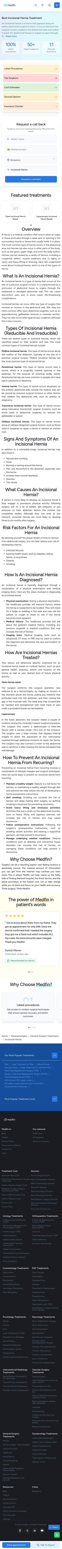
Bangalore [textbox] (15, 160)
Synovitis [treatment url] (36, 1232)
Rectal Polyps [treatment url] (9, 1341)
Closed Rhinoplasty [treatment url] (11, 1284)
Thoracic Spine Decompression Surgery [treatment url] (42, 1342)
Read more (11, 36)
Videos (6, 1495)
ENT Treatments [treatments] (40, 1268)
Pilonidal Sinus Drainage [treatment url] (13, 1337)
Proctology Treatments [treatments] (14, 1317)
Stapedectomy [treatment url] (38, 1292)
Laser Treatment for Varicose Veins (37, 1067)
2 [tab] (31, 972)
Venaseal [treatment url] (36, 1407)
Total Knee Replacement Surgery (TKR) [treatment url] (43, 1221)
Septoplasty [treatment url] (37, 1276)
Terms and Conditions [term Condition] (11, 1145)
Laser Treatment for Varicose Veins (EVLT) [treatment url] (44, 1381)
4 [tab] (34, 1027)
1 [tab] (31, 225)
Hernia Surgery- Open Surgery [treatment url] (16, 1445)
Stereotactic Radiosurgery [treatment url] (43, 1288)
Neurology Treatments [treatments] (43, 1317)
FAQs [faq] (4, 1153)
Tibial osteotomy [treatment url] (39, 1240)
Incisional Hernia (13, 1039)
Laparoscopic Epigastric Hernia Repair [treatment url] (13, 1469)
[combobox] (31, 159)
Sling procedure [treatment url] (10, 1261)
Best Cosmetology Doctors (43, 1183)
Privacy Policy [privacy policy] (8, 1141)
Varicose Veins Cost (10, 1176)
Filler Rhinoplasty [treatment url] (10, 1292)
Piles (8, 1064)
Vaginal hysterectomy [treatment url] (41, 1446)
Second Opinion (10, 1499)
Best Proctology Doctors (42, 1191)
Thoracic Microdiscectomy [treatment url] (44, 1347)
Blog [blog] (4, 1133)
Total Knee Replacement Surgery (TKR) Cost (16, 1180)
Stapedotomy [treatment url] (38, 1296)
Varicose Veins (12, 1067)
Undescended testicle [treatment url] (12, 1240)
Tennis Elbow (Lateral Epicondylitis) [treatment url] (41, 1227)
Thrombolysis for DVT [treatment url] (41, 1386)
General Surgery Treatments (44, 1036)
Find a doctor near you (41, 1209)
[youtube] (42, 1530)
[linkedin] (34, 1530)
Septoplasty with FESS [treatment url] (42, 1304)
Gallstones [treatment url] (7, 1453)
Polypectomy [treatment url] (9, 1353)
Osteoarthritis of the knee (17, 1086)
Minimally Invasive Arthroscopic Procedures (25, 1083)
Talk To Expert (46, 1545)
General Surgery (19, 1036)
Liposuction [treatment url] (8, 1272)
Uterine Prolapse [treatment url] (39, 1450)
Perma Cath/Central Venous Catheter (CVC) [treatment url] (44, 1397)
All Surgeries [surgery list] (38, 1137)
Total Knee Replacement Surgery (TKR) (23, 1070)
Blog (5, 1491)
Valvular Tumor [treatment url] (38, 1462)
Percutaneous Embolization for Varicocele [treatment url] (15, 1377)
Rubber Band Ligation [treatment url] (12, 1349)
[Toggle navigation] (57, 5)
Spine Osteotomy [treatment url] (40, 1359)
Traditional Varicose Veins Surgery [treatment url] (43, 1416)
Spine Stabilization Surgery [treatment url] (44, 1321)
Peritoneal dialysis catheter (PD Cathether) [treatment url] (44, 1402)
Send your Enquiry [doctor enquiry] (41, 1141)
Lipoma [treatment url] (6, 1465)
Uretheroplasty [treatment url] (9, 1236)
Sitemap (6, 1519)
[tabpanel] (31, 212)
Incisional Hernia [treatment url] (10, 1461)
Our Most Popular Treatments (19, 1055)
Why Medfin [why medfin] (7, 1157)
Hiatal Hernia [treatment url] (8, 1457)
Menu (55, 1527)
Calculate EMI (9, 1507)
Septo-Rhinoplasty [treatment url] (40, 1300)
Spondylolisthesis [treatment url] (39, 1329)
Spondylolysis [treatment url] (38, 1333)
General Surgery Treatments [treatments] (11, 1435)
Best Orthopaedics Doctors (43, 1180)
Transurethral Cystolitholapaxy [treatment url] (16, 1253)
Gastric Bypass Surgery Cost (14, 1185)
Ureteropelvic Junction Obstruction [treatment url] (13, 1244)
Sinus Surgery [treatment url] (38, 1272)
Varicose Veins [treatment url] (38, 1377)
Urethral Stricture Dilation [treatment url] (14, 1257)
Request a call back (31, 179)
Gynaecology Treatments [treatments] (45, 1433)
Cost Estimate (9, 1515)
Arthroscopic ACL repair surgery (20, 1080)
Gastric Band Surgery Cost (13, 1195)
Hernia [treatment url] (6, 1441)
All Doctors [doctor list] (37, 1133)
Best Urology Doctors (40, 1176)
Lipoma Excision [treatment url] (10, 1449)
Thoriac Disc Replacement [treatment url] (43, 1363)
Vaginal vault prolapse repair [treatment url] (44, 1442)
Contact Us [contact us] (7, 1149)
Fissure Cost (7, 1207)
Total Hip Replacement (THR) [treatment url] (45, 1236)
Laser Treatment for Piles (24, 1064)
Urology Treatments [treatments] (13, 1216)
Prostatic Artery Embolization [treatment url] (16, 1390)
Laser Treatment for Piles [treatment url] (14, 1333)
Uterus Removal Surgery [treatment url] (42, 1438)
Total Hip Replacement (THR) (18, 1077)
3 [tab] (33, 972)
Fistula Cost (7, 1203)
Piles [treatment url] (5, 1329)
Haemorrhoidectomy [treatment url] (12, 1345)
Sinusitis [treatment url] (35, 1284)
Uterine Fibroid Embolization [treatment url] (15, 1386)
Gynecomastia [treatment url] (9, 1276)
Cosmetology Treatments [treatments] (16, 1268)
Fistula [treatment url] (6, 1321)
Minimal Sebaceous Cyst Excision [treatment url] (14, 1479)
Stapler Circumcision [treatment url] (12, 1249)
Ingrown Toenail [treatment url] (10, 1474)
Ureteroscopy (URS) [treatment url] (12, 1232)
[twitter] (27, 1530)
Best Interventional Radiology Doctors (44, 1204)
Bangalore (36, 1491)
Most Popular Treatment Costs (20, 1099)
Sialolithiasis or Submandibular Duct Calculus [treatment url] (45, 1309)
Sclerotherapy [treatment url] (38, 1411)
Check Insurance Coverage (14, 1511)
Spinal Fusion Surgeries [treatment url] (42, 1337)
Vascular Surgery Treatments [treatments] (40, 1371)
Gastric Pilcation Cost (11, 1199)
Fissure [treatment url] (6, 1325)
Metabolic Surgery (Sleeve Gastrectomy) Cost (13, 1190)
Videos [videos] (5, 1137)
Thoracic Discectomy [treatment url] (41, 1351)
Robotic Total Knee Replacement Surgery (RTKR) (27, 1074)
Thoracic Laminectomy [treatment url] (42, 1355)
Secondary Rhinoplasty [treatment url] (13, 1288)
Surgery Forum (9, 1503)
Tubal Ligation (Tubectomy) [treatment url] (44, 1458)
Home (5, 1036)
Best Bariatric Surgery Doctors (44, 1199)
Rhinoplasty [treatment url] (8, 1280)
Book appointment (16, 1545)
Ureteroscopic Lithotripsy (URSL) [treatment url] (14, 1221)
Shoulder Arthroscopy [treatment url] (41, 1244)
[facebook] (20, 1530)
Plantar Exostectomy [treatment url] (41, 1427)
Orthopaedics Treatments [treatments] (45, 1216)
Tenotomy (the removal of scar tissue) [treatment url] (45, 1422)
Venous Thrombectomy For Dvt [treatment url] (44, 1391)
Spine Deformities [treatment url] (40, 1325)
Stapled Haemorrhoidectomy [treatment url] (15, 1357)
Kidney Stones (44, 1064)
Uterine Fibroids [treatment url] (39, 1454)
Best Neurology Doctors (41, 1195)
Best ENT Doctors (39, 1187)
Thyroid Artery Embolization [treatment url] (15, 1382)
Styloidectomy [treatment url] (38, 1280)
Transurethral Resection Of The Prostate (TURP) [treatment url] (14, 1227)
